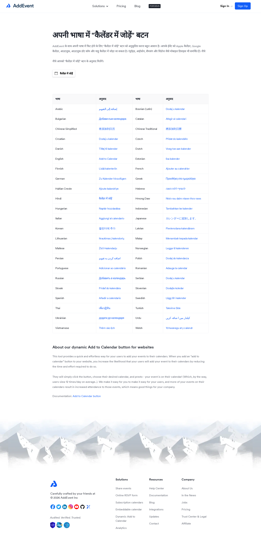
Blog (137, 6)
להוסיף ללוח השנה (175, 188)
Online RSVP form (127, 495)
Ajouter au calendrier (178, 168)
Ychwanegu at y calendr (179, 328)
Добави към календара (112, 118)
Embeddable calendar (129, 509)
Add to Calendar (108, 158)
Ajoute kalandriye (109, 188)
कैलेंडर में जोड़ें (64, 73)
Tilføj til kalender (108, 148)
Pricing (121, 6)
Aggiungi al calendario (111, 218)
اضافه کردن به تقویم (109, 258)
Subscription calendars (129, 502)
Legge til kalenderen (177, 248)
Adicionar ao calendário (112, 268)
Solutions (100, 6)
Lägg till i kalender (176, 298)
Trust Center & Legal (194, 516)
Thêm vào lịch (107, 328)
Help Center (156, 488)
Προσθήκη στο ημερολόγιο (180, 178)
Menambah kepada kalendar (182, 238)
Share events (123, 488)
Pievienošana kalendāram (180, 228)
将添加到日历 (107, 128)
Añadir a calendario (110, 298)
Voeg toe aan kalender (178, 148)
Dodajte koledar (175, 288)
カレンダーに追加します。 (181, 218)
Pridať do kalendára (110, 288)
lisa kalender (173, 158)
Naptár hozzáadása (109, 208)
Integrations (156, 509)
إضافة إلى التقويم (108, 109)
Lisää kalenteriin (108, 168)
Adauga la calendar (176, 268)
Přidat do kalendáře (177, 139)
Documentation (158, 495)
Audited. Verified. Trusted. (65, 517)
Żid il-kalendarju (108, 248)
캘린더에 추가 (107, 228)
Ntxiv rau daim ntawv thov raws (183, 198)
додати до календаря (111, 318)
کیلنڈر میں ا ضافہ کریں (178, 318)
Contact (154, 523)
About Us (187, 488)
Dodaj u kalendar (175, 109)
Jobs (184, 502)
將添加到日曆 (174, 128)
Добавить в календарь (112, 278)
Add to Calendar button (87, 396)
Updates (154, 516)
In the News (189, 495)
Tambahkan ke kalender (179, 208)
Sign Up (243, 6)
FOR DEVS (155, 6)
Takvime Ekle (173, 308)
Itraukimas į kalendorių (111, 238)
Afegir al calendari (176, 118)
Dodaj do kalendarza (177, 258)
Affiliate (186, 523)
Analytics (121, 528)
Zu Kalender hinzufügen (112, 178)
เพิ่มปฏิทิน (104, 308)
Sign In (224, 6)
